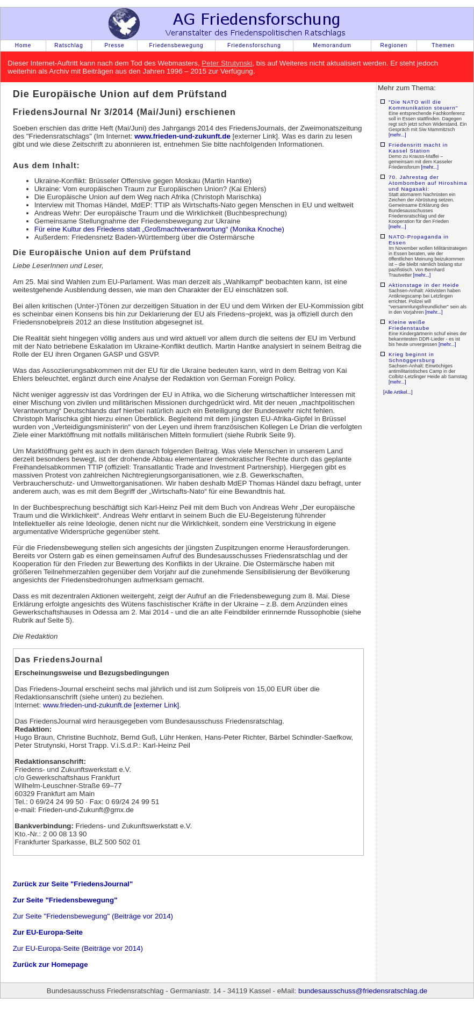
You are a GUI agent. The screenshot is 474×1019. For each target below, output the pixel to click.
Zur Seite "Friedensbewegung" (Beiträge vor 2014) (93, 916)
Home (23, 45)
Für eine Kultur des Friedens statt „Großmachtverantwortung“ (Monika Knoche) (159, 229)
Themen (443, 45)
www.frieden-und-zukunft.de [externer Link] (111, 705)
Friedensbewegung (176, 45)
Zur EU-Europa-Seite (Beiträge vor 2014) (78, 948)
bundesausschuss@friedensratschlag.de (362, 991)
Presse (114, 45)
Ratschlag (68, 45)
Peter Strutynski (227, 63)
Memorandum (332, 45)
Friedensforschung (254, 45)
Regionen (394, 45)
